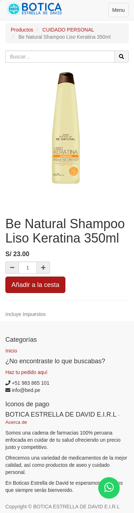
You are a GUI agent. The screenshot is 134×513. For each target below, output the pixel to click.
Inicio (11, 351)
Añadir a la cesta (35, 284)
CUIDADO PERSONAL (68, 30)
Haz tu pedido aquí (26, 372)
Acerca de (16, 422)
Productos (22, 30)
